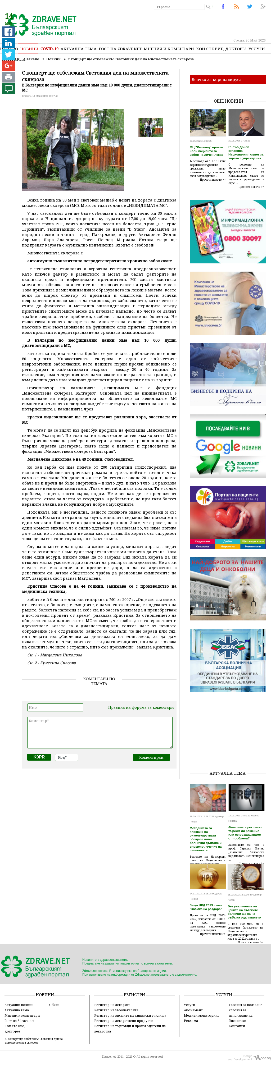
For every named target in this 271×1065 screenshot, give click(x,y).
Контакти (237, 1026)
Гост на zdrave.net (120, 48)
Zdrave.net (109, 1056)
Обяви (54, 1005)
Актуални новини (18, 1005)
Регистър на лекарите (112, 1005)
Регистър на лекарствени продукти (123, 1020)
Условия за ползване (245, 1005)
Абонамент (193, 1010)
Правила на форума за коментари (141, 707)
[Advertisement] (230, 733)
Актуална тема (79, 48)
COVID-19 (49, 48)
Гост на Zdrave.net (19, 1020)
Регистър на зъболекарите (116, 1010)
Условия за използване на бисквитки (240, 1015)
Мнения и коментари (169, 48)
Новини (29, 48)
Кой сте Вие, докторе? (221, 48)
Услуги (257, 48)
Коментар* (100, 732)
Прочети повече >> (212, 179)
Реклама (191, 1020)
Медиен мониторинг (201, 1015)
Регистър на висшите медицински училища (130, 1015)
